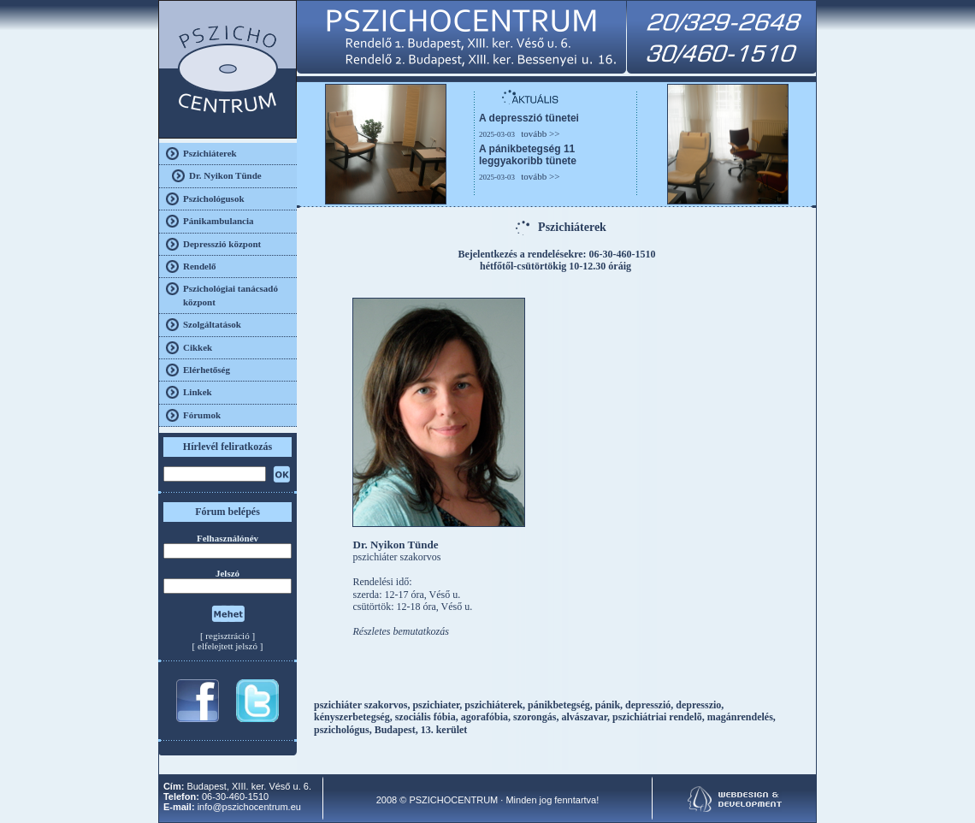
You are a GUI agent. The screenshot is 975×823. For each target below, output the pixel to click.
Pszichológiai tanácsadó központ (230, 294)
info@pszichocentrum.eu (249, 807)
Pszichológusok (214, 198)
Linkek (197, 392)
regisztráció (227, 636)
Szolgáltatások (212, 324)
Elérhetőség (206, 369)
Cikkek (197, 347)
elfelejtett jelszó (227, 646)
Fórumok (202, 415)
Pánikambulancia (218, 221)
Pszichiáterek (210, 153)
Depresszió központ (222, 244)
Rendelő (199, 266)
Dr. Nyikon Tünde (225, 175)
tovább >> (540, 133)
